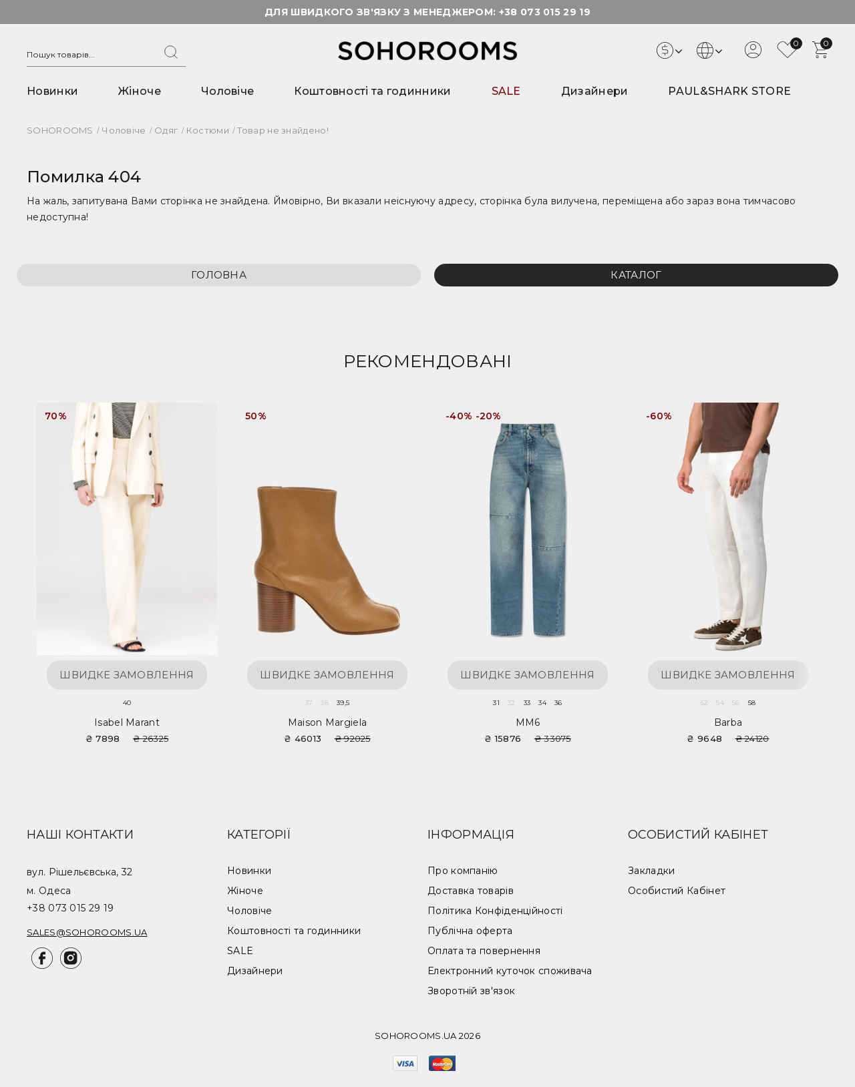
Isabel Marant (127, 722)
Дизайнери (595, 91)
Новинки (52, 91)
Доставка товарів (471, 891)
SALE (506, 91)
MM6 (528, 722)
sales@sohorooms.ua (87, 932)
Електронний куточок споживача (510, 971)
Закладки (651, 871)
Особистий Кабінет (676, 891)
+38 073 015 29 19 (544, 12)
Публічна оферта (470, 931)
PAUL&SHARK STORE (729, 91)
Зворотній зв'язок (471, 991)
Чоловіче (227, 91)
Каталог (636, 274)
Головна (218, 274)
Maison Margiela (327, 722)
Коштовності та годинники (372, 91)
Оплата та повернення (484, 951)
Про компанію (463, 871)
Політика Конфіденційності (495, 911)
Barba (728, 722)
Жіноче (139, 91)
